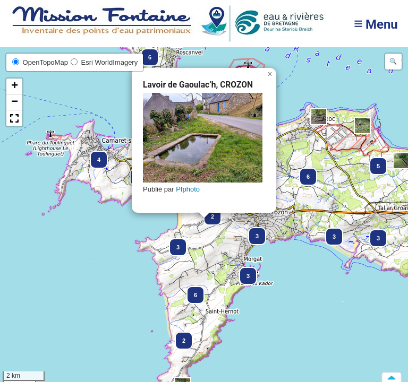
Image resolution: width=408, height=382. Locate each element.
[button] (179, 335)
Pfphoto (188, 189)
